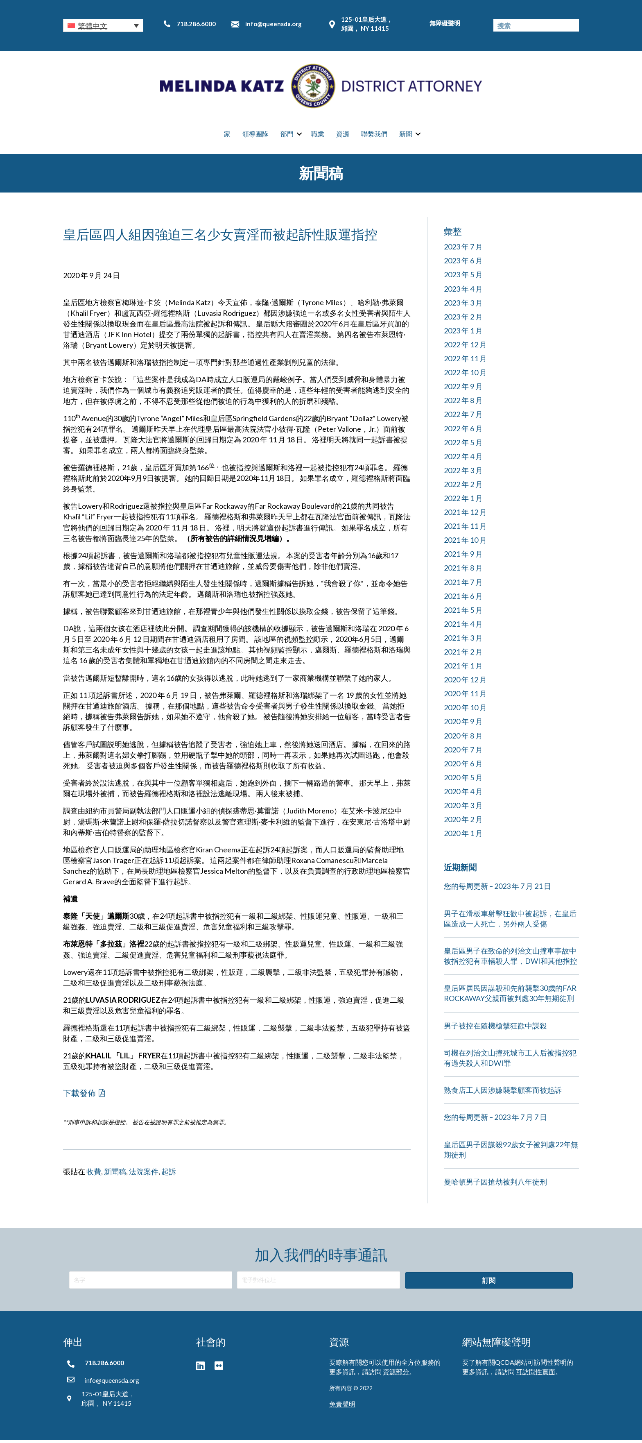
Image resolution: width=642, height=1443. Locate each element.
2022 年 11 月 (465, 361)
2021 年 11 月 (465, 529)
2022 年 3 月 (463, 473)
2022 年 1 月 (463, 500)
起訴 (168, 1174)
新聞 (405, 135)
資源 (342, 135)
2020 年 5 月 (463, 780)
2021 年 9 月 (463, 557)
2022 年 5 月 (463, 445)
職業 (317, 135)
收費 (93, 1174)
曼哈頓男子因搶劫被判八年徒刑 (495, 1184)
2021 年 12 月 (465, 514)
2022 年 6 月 (463, 431)
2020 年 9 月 (463, 724)
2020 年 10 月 (465, 710)
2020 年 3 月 (463, 808)
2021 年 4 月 (463, 626)
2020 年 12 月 (465, 682)
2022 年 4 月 (463, 459)
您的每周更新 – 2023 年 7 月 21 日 (497, 889)
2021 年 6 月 (463, 598)
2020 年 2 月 (463, 822)
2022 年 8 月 (463, 403)
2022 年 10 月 (465, 375)
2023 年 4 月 (463, 291)
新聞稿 (115, 1174)
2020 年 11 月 (465, 696)
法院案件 (143, 1174)
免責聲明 (342, 1407)
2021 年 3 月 (463, 640)
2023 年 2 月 (463, 319)
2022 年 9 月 (463, 389)
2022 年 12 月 (465, 347)
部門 (287, 135)
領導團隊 (255, 135)
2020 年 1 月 (463, 836)
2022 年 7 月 (463, 417)
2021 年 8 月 (463, 570)
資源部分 (396, 1375)
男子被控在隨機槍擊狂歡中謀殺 (495, 1028)
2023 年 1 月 (463, 333)
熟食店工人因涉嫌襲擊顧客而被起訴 (503, 1093)
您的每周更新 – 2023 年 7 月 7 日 (495, 1120)
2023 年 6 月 (463, 263)
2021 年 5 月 (463, 612)
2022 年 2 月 (463, 487)
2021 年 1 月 (463, 668)
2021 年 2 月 (463, 654)
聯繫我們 (374, 135)
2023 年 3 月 (463, 305)
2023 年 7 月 (463, 249)
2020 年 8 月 (463, 738)
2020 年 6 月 (463, 766)
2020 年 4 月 (463, 794)
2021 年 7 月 (463, 584)
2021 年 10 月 (465, 543)
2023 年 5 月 (463, 277)
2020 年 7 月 (463, 752)
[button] (103, 25)
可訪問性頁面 (535, 1375)
